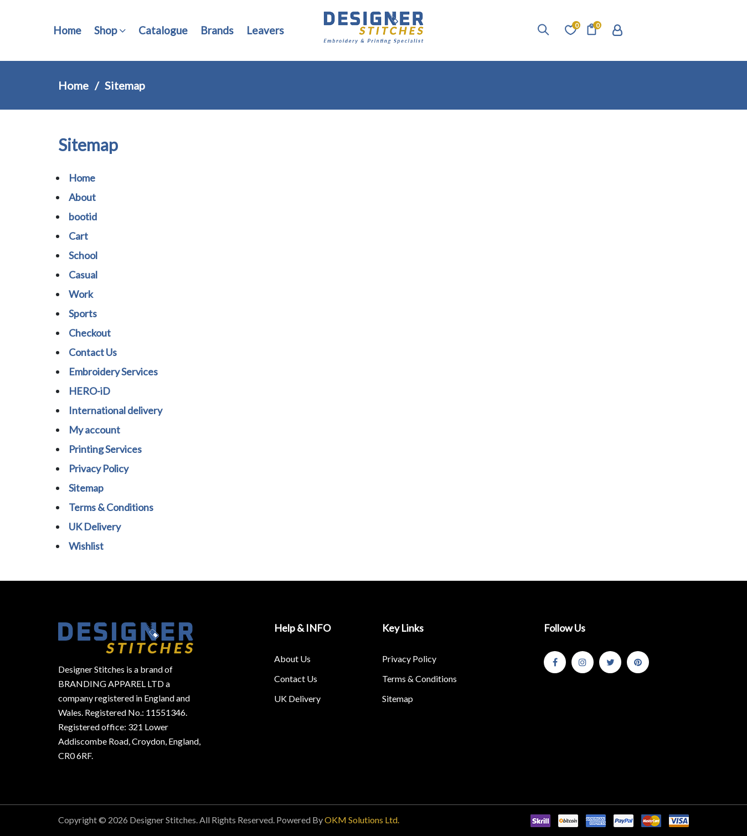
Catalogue (163, 30)
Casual (83, 275)
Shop (110, 30)
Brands (217, 30)
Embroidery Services (113, 371)
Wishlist (86, 546)
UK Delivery (95, 526)
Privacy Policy (98, 468)
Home (67, 30)
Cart (78, 236)
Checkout (90, 333)
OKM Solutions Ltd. (361, 819)
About (82, 197)
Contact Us (93, 352)
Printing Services (105, 449)
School (83, 255)
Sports (83, 313)
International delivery (115, 410)
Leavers (265, 30)
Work (81, 294)
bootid (83, 216)
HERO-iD (89, 391)
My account (94, 430)
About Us (292, 658)
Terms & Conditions (111, 507)
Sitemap (86, 488)
